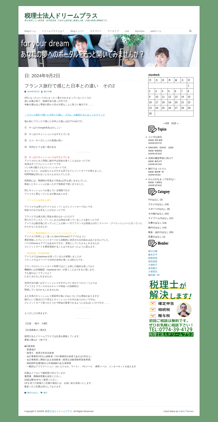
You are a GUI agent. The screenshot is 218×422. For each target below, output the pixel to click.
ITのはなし (153, 199)
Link (127, 31)
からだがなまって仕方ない (161, 179)
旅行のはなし (33, 393)
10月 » (174, 123)
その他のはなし (156, 213)
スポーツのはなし (157, 209)
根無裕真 (152, 258)
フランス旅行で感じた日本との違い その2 (69, 85)
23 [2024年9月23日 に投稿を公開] (150, 108)
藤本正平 (152, 254)
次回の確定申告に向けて (160, 158)
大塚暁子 (152, 264)
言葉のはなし (155, 236)
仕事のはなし (155, 222)
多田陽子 (152, 268)
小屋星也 (152, 271)
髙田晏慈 (152, 261)
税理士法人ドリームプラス (61, 15)
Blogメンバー (77, 31)
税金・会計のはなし (158, 232)
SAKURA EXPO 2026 (160, 147)
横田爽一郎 (154, 275)
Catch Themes (186, 411)
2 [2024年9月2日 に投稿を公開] (149, 91)
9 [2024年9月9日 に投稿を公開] (149, 97)
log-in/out (139, 31)
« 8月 (166, 123)
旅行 (45, 393)
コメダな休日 (155, 137)
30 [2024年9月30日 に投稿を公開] (150, 113)
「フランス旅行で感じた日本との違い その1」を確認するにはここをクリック (64, 114)
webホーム (155, 31)
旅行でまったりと (157, 168)
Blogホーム (30, 31)
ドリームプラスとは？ (53, 31)
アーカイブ (113, 31)
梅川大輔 (48, 91)
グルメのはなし (156, 204)
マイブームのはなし (158, 218)
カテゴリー (95, 31)
